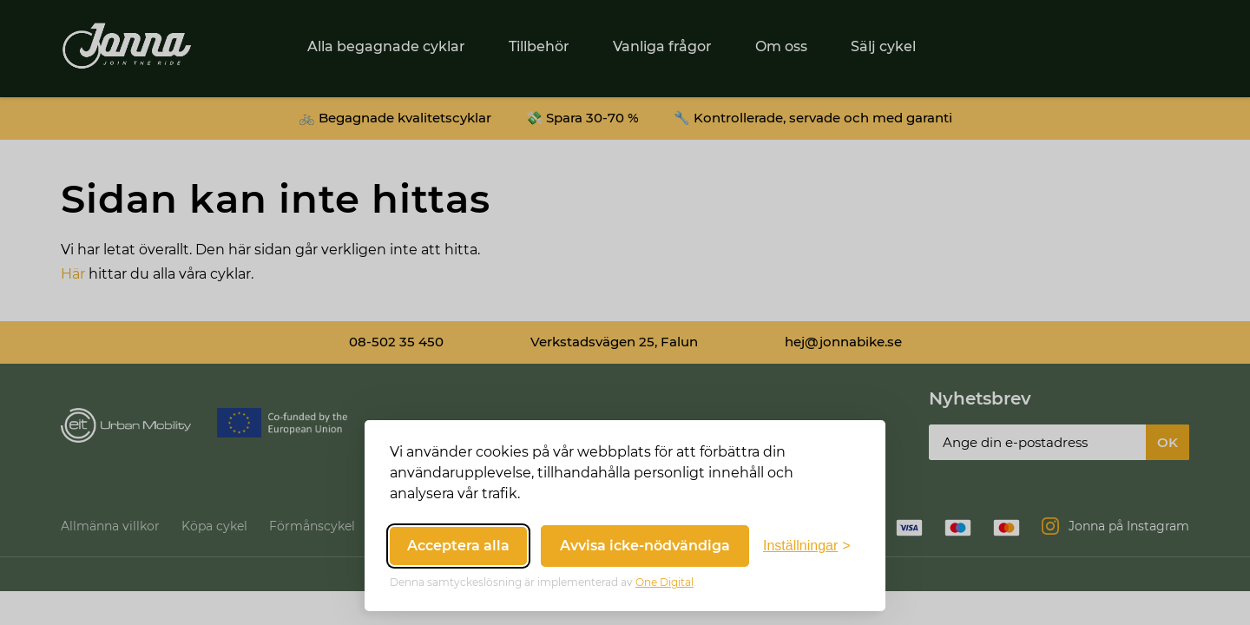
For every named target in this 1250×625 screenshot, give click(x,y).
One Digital (664, 582)
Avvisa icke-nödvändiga (645, 545)
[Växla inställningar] (807, 546)
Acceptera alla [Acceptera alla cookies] (458, 545)
